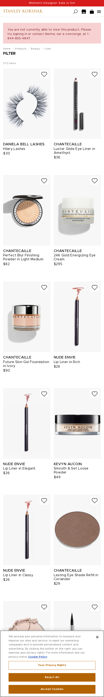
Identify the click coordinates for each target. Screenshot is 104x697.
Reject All (52, 677)
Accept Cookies (52, 689)
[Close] (97, 637)
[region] (52, 663)
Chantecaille (68, 144)
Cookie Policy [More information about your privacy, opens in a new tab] (37, 657)
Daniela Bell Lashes (24, 144)
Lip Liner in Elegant (19, 468)
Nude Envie (65, 357)
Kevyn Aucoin (68, 464)
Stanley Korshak (23, 12)
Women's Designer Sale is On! (52, 3)
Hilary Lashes (14, 149)
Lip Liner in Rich (67, 362)
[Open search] (75, 12)
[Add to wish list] (44, 74)
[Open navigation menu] (99, 11)
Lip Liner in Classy (18, 575)
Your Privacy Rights (52, 665)
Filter (9, 54)
